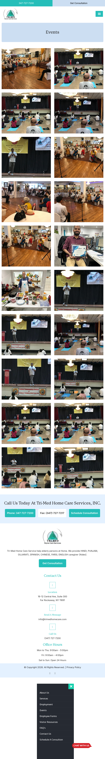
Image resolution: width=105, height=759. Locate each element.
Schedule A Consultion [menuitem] (51, 739)
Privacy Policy (74, 667)
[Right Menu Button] (71, 686)
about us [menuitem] (44, 692)
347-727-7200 (26, 3)
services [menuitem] (44, 698)
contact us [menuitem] (45, 733)
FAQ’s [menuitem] (43, 727)
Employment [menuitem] (46, 704)
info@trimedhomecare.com (52, 619)
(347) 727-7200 (52, 638)
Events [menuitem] (43, 710)
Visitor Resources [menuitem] (49, 722)
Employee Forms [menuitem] (48, 716)
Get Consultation (78, 3)
